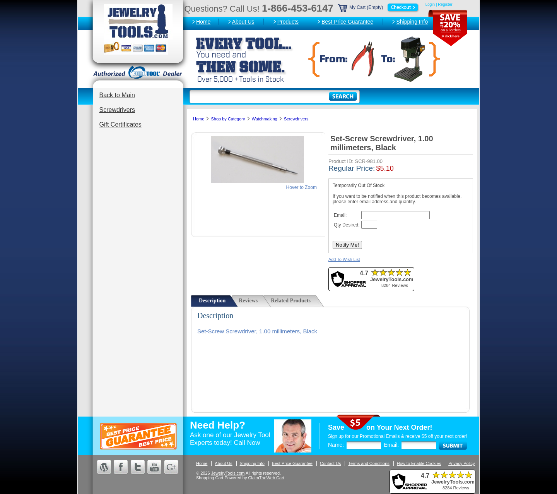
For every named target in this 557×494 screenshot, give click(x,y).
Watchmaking (264, 119)
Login (430, 4)
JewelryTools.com (228, 473)
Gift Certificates (120, 124)
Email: (391, 445)
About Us (243, 22)
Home (203, 22)
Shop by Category (228, 119)
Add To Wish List (344, 259)
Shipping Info (412, 22)
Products (288, 22)
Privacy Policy (461, 463)
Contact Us (330, 463)
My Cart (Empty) (379, 7)
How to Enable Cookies (419, 463)
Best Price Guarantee (347, 22)
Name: (336, 445)
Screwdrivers (117, 109)
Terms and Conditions (368, 463)
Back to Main (117, 95)
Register (445, 4)
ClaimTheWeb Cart (266, 477)
